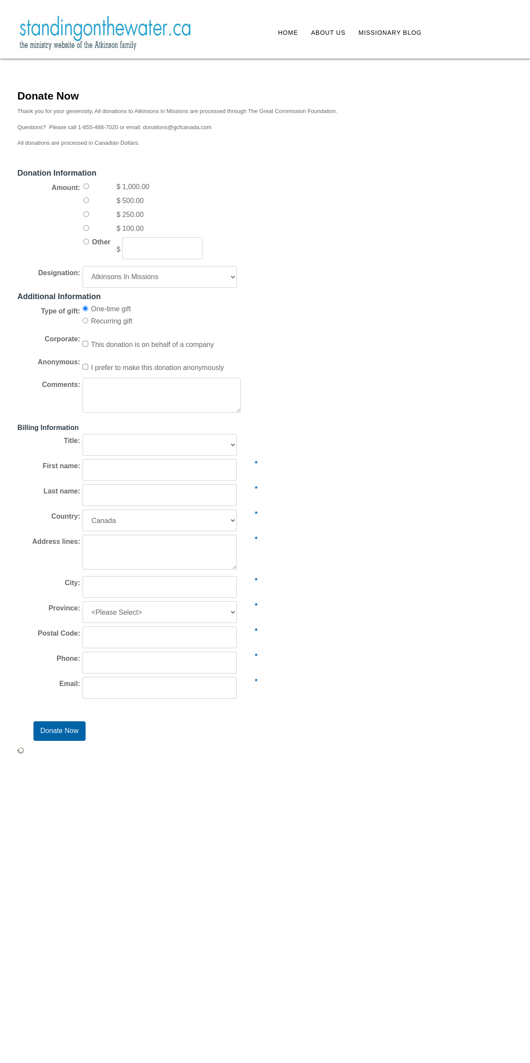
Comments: (61, 384)
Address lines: (56, 541)
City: (72, 582)
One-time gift (111, 309)
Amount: (66, 187)
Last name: (61, 491)
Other (101, 242)
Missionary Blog (389, 32)
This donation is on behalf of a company (152, 344)
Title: (72, 440)
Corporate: (62, 339)
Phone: (68, 658)
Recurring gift (111, 321)
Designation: (59, 273)
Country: (65, 516)
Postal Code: (59, 633)
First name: (61, 466)
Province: (64, 608)
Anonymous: (59, 362)
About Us (328, 32)
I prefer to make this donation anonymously (157, 367)
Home (288, 32)
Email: (70, 683)
